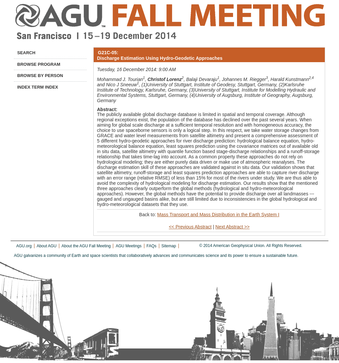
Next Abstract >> (233, 226)
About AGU (47, 246)
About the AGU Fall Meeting (86, 246)
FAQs (152, 246)
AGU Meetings (128, 246)
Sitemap (169, 246)
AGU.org (24, 246)
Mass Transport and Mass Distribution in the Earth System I (218, 214)
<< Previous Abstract (190, 226)
